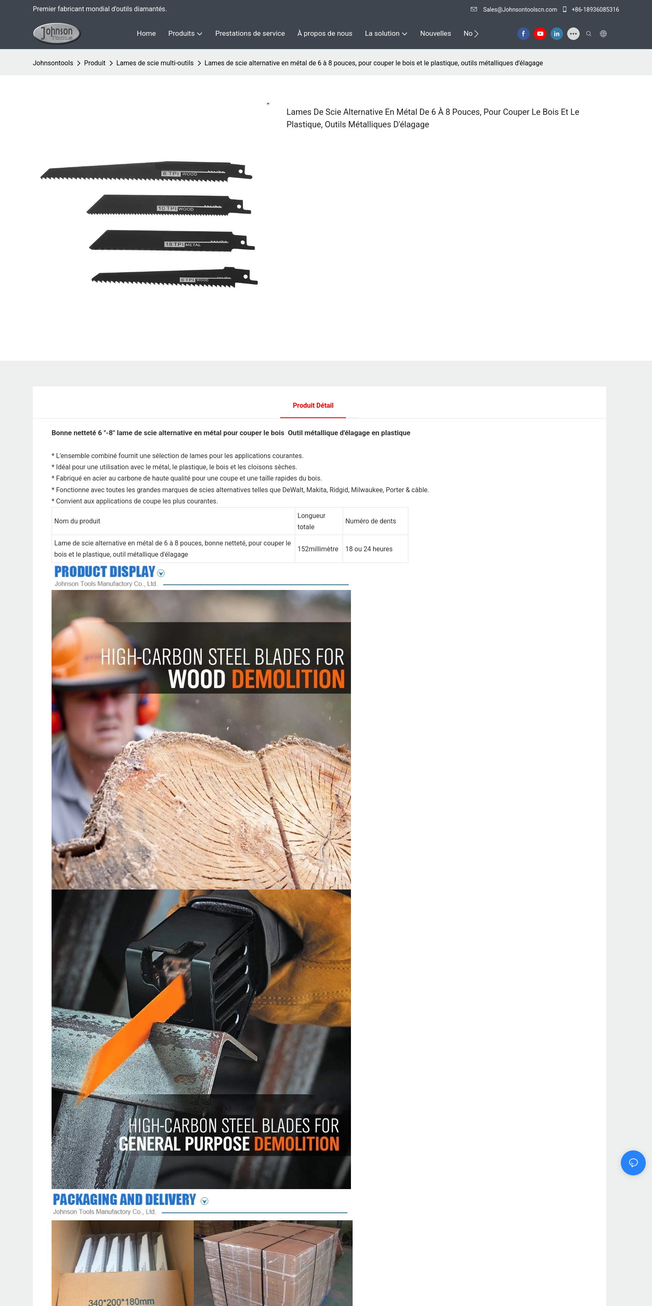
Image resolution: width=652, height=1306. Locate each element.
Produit (94, 63)
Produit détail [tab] (313, 405)
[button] (476, 33)
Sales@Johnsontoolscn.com (514, 9)
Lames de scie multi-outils (155, 63)
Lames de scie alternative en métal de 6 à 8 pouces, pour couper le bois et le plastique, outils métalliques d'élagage (374, 63)
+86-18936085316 (590, 9)
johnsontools (53, 63)
